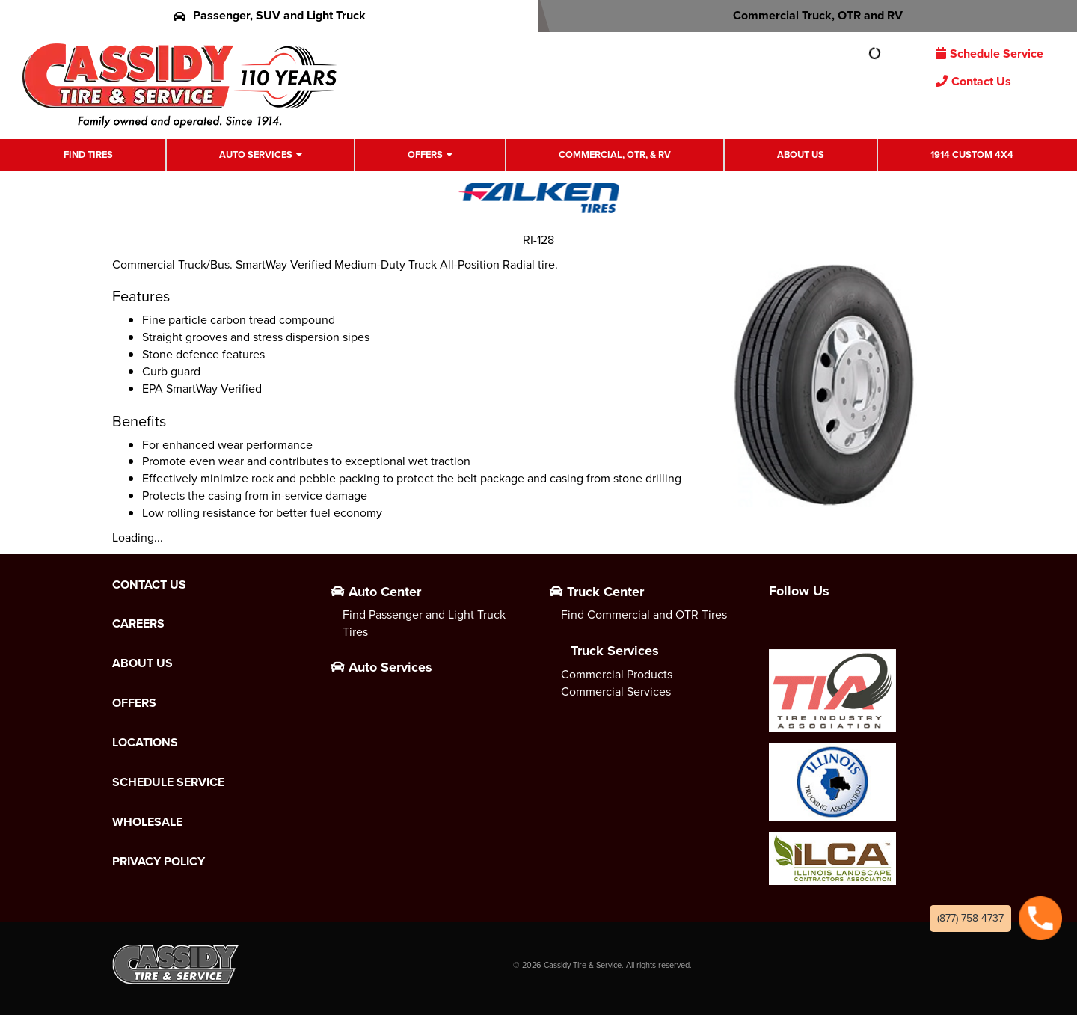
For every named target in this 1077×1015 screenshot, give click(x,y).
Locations (145, 743)
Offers (425, 154)
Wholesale (147, 822)
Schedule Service (989, 53)
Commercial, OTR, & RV (615, 154)
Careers (138, 624)
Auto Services (255, 154)
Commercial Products (616, 674)
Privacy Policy (158, 861)
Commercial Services (616, 691)
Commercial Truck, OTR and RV (808, 15)
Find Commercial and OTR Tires (644, 614)
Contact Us (973, 81)
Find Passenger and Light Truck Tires (424, 623)
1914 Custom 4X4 (971, 154)
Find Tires (88, 154)
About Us (800, 154)
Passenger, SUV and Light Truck (270, 15)
